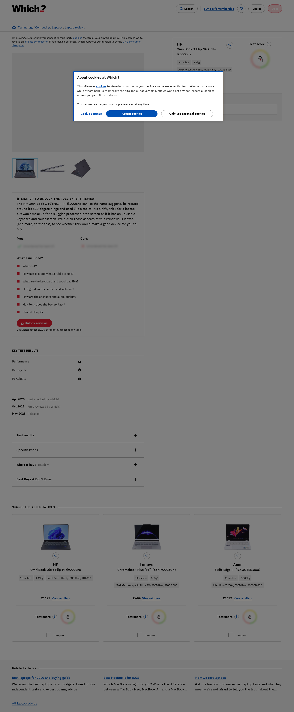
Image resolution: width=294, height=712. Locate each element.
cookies (101, 86)
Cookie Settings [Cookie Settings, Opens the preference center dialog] (91, 114)
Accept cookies (132, 114)
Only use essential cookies (187, 114)
